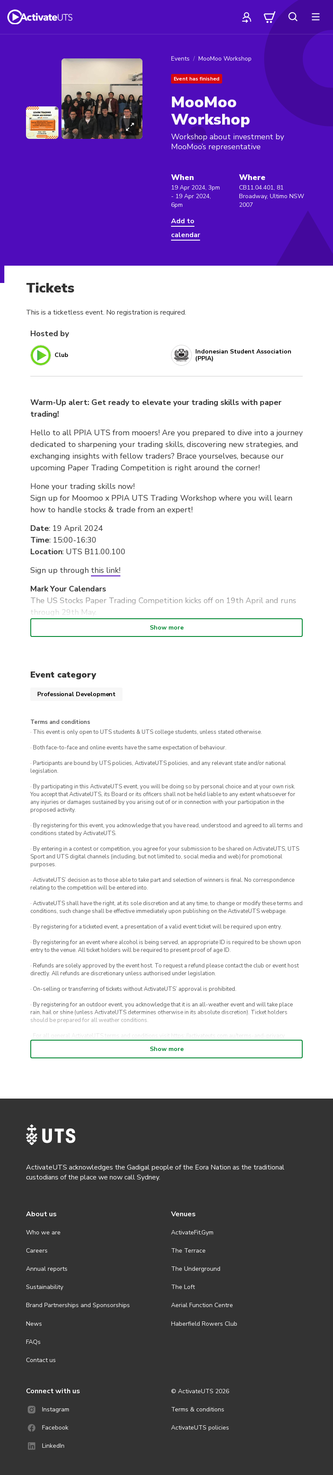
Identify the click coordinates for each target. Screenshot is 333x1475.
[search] (293, 17)
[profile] (247, 17)
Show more (167, 627)
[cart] (270, 17)
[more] (316, 17)
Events (180, 59)
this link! (105, 570)
